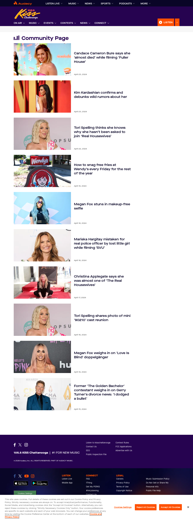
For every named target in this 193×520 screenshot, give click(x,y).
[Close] (188, 507)
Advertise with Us (124, 450)
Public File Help (153, 490)
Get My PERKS (93, 486)
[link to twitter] (20, 476)
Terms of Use (122, 486)
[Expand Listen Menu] (177, 22)
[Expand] (61, 3)
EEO (88, 450)
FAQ (88, 478)
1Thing (89, 482)
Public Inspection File (96, 454)
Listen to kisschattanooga (98, 442)
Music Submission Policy (157, 478)
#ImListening (92, 490)
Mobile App (67, 482)
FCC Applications (124, 446)
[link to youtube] (26, 476)
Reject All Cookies (146, 507)
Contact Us (91, 446)
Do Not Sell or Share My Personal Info (157, 484)
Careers (119, 478)
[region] (96, 507)
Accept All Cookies (170, 507)
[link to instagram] (32, 476)
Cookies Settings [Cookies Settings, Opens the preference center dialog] (123, 507)
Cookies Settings (25, 493)
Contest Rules (122, 442)
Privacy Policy (123, 482)
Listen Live (67, 478)
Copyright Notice (124, 490)
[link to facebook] (15, 476)
